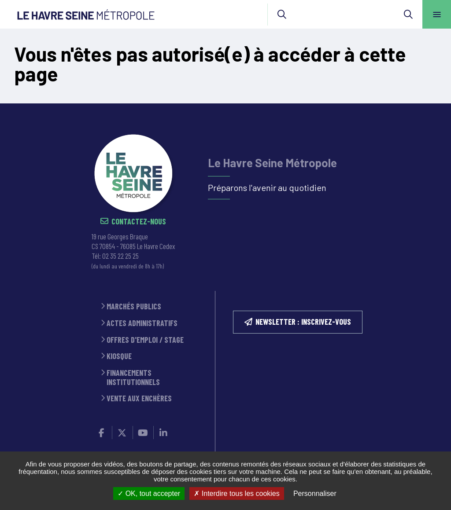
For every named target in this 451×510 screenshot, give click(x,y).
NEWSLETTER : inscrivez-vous (303, 322)
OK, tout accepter (149, 493)
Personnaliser (314, 493)
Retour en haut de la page (429, 103)
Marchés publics (134, 306)
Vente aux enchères (139, 398)
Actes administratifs (142, 323)
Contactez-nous (138, 221)
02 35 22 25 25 (120, 255)
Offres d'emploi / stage (145, 340)
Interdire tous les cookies (236, 493)
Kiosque (119, 356)
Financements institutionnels (133, 377)
